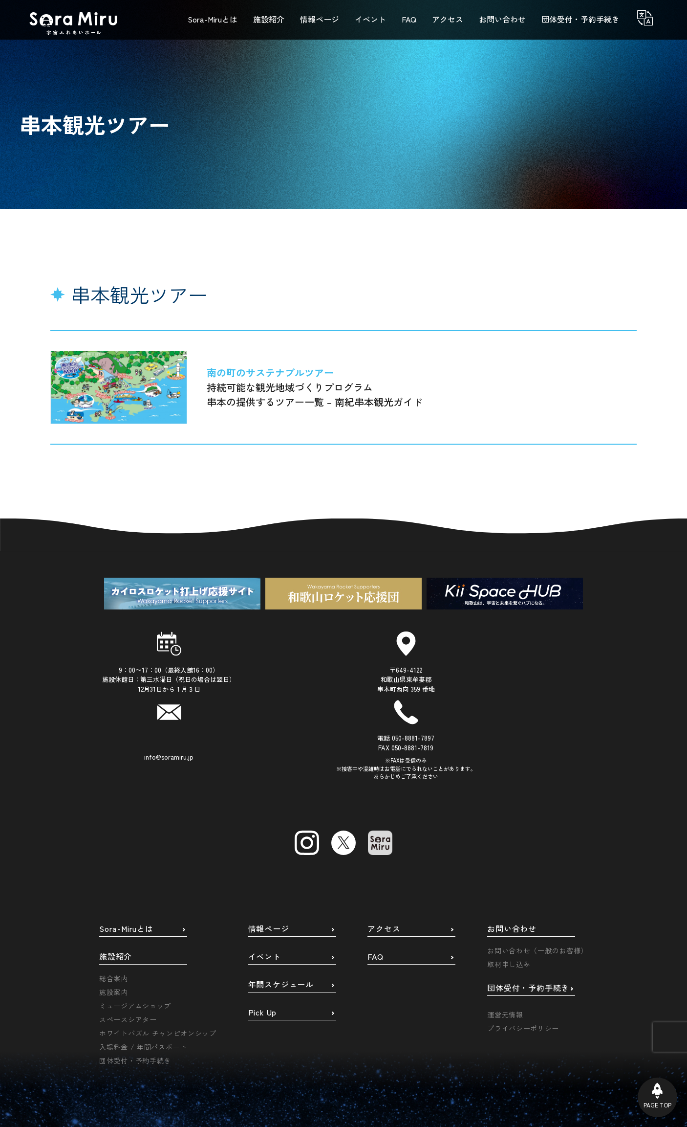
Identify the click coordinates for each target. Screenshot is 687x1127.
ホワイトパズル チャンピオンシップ (157, 958)
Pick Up (262, 937)
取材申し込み (508, 889)
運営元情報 (505, 939)
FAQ (375, 881)
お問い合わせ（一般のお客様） (537, 875)
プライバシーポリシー (523, 953)
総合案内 (113, 903)
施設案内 (113, 917)
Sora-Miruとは (126, 853)
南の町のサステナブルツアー (270, 372)
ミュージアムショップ (135, 930)
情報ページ (268, 853)
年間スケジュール (281, 909)
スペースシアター (128, 944)
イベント (264, 881)
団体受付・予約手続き (135, 985)
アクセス (383, 853)
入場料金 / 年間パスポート (143, 971)
